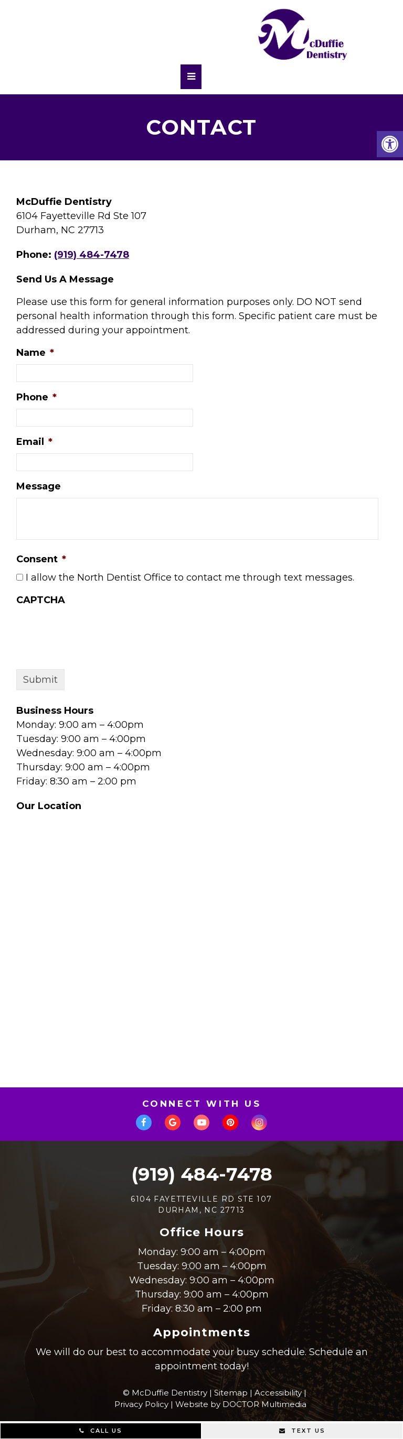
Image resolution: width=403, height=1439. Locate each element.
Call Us (100, 1430)
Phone (36, 397)
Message (38, 486)
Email (34, 442)
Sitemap (231, 1393)
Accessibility (278, 1393)
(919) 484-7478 (91, 254)
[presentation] (96, 632)
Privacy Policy (141, 1404)
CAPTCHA (40, 600)
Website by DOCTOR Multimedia (240, 1404)
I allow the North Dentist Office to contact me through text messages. (190, 577)
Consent (41, 559)
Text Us (302, 1430)
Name (35, 352)
